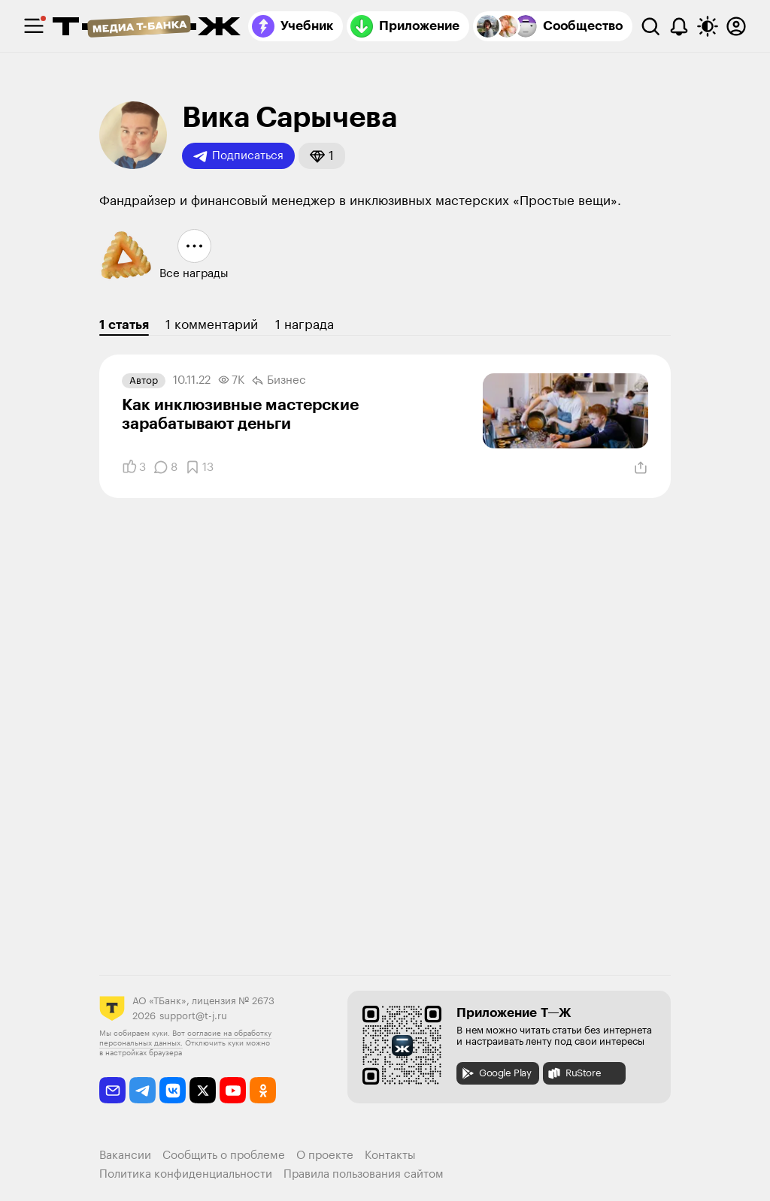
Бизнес (279, 381)
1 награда (304, 324)
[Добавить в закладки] (199, 467)
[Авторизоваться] (736, 26)
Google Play (496, 1073)
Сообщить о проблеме (223, 1155)
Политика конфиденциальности (185, 1174)
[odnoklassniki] (263, 1090)
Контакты (390, 1155)
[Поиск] (650, 26)
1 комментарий (211, 324)
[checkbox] (34, 26)
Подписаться (238, 156)
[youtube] (233, 1090)
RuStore (574, 1073)
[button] (322, 156)
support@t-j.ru (193, 1016)
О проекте (324, 1155)
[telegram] (142, 1090)
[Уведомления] (679, 26)
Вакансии (125, 1155)
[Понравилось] (134, 467)
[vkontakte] (172, 1090)
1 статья (124, 324)
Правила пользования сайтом (363, 1174)
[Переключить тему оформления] (707, 26)
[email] (112, 1090)
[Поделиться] (640, 467)
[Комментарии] (165, 467)
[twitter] (202, 1090)
